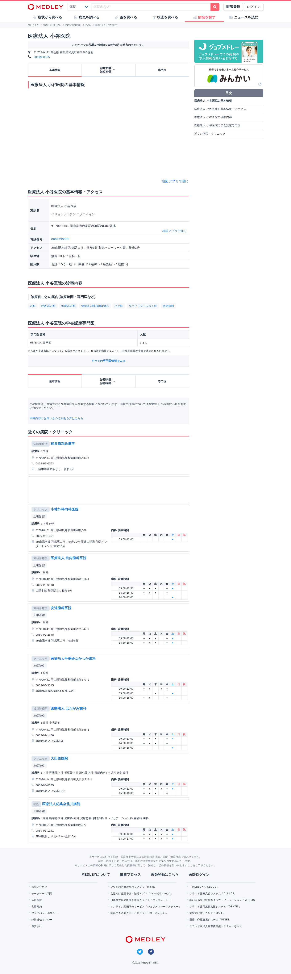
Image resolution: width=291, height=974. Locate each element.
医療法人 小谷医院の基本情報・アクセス (220, 108)
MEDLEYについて (96, 874)
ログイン (254, 7)
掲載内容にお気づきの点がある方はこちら (56, 418)
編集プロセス (130, 874)
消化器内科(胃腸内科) (95, 306)
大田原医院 (59, 758)
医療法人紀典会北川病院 (61, 804)
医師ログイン (199, 874)
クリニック (40, 509)
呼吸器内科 (48, 306)
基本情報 (55, 70)
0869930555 (42, 57)
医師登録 (233, 7)
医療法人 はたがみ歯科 (68, 708)
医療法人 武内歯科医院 (68, 558)
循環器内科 (68, 306)
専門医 (162, 70)
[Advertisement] (109, 489)
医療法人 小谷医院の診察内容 (213, 117)
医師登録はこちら (165, 874)
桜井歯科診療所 (63, 444)
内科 (33, 306)
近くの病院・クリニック (209, 133)
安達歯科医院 (61, 608)
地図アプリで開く (175, 181)
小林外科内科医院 (64, 509)
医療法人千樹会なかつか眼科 (73, 658)
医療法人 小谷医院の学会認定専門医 (217, 125)
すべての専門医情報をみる (109, 360)
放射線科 (168, 306)
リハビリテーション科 (143, 306)
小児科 (119, 306)
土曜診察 (39, 516)
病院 (36, 804)
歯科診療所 (40, 444)
